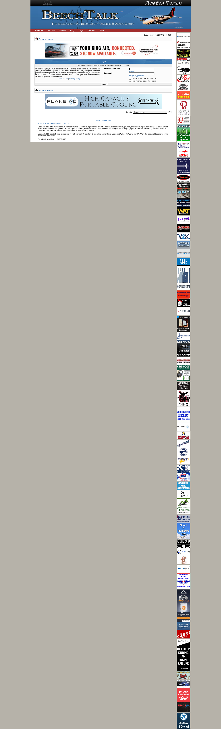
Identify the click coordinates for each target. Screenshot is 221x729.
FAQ (72, 30)
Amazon (51, 30)
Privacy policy (74, 79)
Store (102, 30)
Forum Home (46, 39)
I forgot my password (136, 76)
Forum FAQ (55, 123)
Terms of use (63, 79)
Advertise (39, 30)
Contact (62, 30)
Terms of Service (44, 123)
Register (91, 30)
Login (81, 30)
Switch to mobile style (103, 120)
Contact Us (65, 123)
